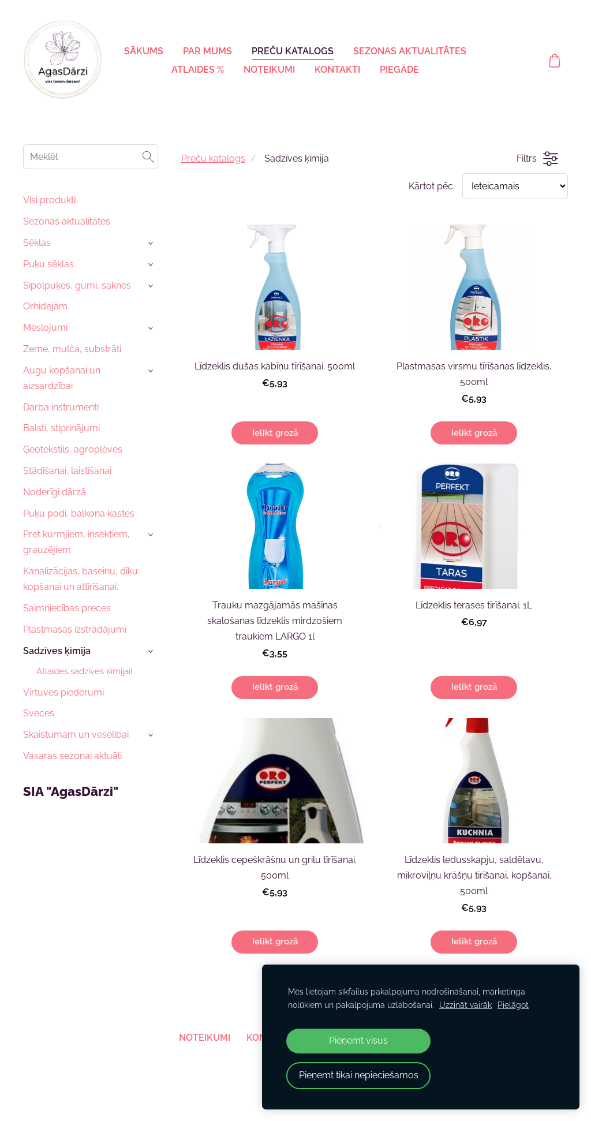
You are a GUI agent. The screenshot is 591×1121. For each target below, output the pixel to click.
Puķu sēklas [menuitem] (48, 264)
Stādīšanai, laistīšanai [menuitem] (67, 470)
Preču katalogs (213, 158)
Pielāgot (513, 1005)
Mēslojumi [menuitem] (45, 327)
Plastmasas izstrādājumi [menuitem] (74, 629)
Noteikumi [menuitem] (269, 69)
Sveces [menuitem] (38, 713)
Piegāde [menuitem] (399, 69)
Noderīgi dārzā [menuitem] (54, 492)
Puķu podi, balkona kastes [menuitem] (78, 513)
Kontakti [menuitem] (337, 69)
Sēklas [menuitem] (37, 242)
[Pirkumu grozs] (554, 60)
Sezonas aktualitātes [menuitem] (409, 51)
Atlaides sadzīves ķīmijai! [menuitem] (84, 671)
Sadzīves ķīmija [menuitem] (57, 650)
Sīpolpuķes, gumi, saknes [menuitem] (77, 285)
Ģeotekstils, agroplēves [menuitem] (72, 449)
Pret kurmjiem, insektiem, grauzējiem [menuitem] (76, 542)
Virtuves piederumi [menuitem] (63, 692)
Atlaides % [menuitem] (197, 69)
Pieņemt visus (358, 1040)
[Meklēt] (90, 156)
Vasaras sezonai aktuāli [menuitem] (72, 755)
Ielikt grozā (275, 433)
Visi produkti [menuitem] (49, 200)
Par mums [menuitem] (207, 51)
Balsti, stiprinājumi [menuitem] (61, 428)
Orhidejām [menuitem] (45, 306)
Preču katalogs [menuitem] (293, 51)
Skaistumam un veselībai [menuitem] (76, 734)
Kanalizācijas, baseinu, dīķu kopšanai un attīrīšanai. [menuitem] (80, 579)
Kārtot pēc (431, 186)
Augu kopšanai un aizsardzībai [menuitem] (61, 378)
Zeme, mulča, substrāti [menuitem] (72, 348)
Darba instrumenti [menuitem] (61, 407)
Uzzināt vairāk (465, 1005)
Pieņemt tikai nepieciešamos (358, 1075)
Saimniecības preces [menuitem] (67, 608)
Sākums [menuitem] (143, 51)
